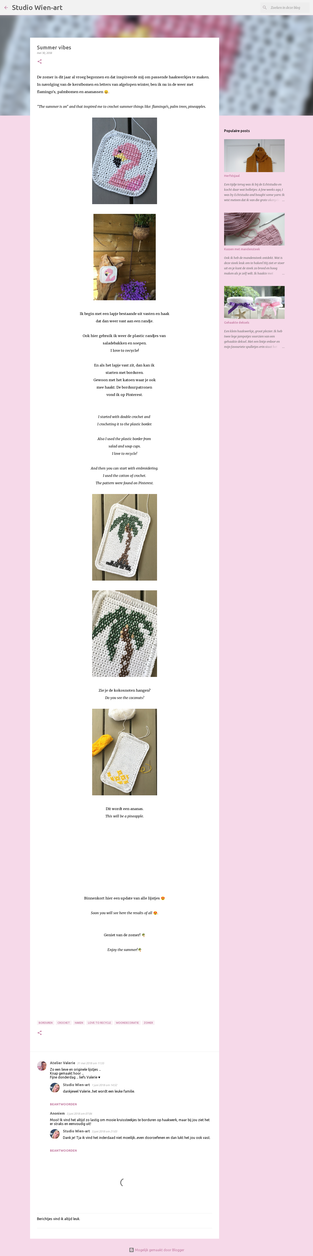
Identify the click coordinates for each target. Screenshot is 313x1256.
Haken (79, 1022)
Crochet (64, 1022)
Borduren (46, 1022)
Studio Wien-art (37, 7)
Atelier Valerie (62, 1063)
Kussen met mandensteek (242, 249)
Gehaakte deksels (236, 322)
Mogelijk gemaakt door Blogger (156, 1250)
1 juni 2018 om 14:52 (104, 1084)
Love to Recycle (99, 1022)
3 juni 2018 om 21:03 (104, 1131)
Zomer (148, 1022)
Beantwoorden (63, 1104)
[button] (39, 62)
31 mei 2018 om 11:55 (90, 1063)
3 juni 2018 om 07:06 (79, 1113)
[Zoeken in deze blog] (287, 7)
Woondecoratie (127, 1022)
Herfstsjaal (232, 176)
